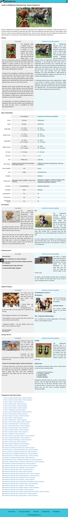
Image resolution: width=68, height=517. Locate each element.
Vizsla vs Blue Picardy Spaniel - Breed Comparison (17, 425)
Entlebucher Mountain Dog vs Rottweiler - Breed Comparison (19, 467)
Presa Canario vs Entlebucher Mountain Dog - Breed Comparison (20, 451)
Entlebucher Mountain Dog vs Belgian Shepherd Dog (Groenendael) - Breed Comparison (26, 491)
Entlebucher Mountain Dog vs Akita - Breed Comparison (18, 471)
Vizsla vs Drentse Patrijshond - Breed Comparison (17, 443)
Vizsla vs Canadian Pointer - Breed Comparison (16, 427)
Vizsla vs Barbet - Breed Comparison (13, 417)
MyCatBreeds (56, 511)
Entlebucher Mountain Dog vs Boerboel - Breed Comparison (19, 479)
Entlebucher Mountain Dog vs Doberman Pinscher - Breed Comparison (22, 473)
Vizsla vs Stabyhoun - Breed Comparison (14, 433)
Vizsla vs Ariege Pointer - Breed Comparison (15, 419)
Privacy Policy (11, 511)
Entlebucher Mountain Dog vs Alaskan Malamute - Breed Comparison (21, 475)
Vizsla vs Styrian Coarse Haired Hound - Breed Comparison (19, 435)
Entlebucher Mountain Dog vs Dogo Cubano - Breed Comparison (20, 493)
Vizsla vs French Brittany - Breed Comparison (15, 405)
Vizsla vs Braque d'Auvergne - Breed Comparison (16, 415)
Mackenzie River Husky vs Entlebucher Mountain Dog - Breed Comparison (23, 459)
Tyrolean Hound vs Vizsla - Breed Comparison (16, 445)
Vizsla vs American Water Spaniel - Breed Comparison (18, 411)
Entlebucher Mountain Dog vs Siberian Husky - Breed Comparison (21, 465)
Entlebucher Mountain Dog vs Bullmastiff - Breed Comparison (19, 477)
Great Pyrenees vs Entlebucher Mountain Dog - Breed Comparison (21, 449)
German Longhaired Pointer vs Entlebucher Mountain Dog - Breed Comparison (24, 461)
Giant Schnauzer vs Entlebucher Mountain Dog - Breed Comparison (21, 455)
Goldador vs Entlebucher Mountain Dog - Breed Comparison (19, 457)
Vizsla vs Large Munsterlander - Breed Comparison (17, 437)
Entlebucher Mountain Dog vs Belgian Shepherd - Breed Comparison (21, 487)
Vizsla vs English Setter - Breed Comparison (15, 403)
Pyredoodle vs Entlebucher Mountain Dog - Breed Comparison (20, 463)
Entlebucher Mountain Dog (48, 41)
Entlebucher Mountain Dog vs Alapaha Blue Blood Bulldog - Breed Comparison (24, 481)
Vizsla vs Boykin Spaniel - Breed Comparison (15, 407)
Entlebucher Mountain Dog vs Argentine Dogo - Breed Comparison (21, 483)
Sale (19, 41)
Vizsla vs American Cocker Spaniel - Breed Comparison (18, 399)
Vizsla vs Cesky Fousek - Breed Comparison (15, 441)
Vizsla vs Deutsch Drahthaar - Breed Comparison (16, 429)
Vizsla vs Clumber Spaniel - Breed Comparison (16, 431)
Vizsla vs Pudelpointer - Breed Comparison (15, 409)
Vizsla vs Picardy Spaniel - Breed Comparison (15, 413)
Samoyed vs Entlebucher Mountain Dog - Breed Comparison (19, 447)
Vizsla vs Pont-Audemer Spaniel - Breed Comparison (17, 421)
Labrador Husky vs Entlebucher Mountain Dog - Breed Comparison (21, 453)
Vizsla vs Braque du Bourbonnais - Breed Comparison (18, 439)
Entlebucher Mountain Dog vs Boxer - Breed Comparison (18, 469)
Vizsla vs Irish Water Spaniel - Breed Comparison (16, 423)
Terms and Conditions (24, 511)
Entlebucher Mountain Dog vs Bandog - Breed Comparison (19, 489)
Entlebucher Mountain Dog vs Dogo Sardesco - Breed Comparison (21, 495)
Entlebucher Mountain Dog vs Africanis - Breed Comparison (19, 485)
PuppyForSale (45, 511)
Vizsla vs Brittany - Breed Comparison (13, 401)
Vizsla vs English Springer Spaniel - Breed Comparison (18, 397)
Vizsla (16, 41)
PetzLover (36, 511)
